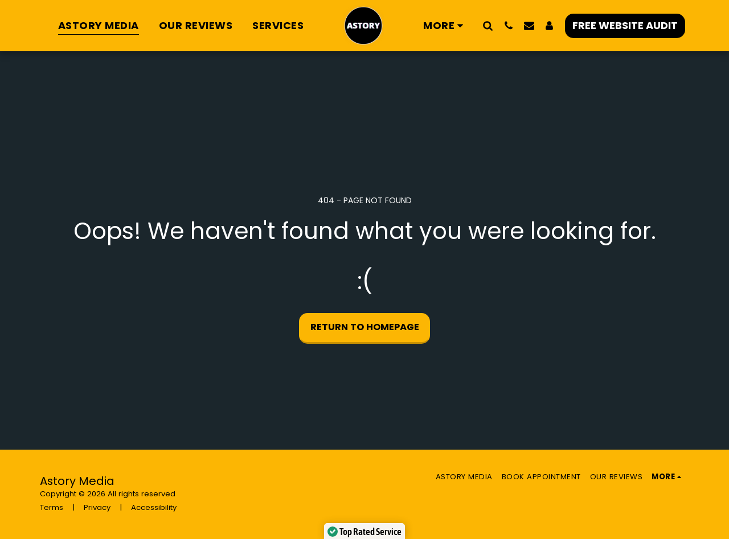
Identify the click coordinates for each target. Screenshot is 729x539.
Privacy (97, 507)
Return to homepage (364, 327)
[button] (488, 25)
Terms (51, 507)
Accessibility (154, 507)
